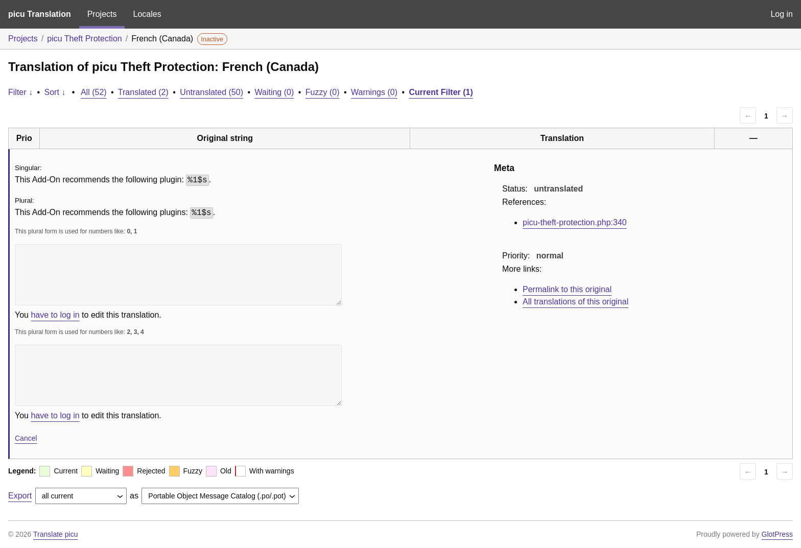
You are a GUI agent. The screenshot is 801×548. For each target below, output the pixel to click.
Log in (781, 14)
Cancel (26, 438)
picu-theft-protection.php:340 (575, 222)
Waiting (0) (274, 92)
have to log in (55, 315)
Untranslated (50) (211, 92)
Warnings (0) (374, 92)
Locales (147, 14)
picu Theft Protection (84, 38)
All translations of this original (575, 301)
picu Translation (39, 14)
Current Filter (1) (441, 92)
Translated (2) (143, 92)
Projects (102, 14)
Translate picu (55, 534)
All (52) (94, 92)
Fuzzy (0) (322, 92)
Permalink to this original (567, 289)
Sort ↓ (55, 92)
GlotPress (777, 534)
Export (20, 495)
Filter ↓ (20, 92)
